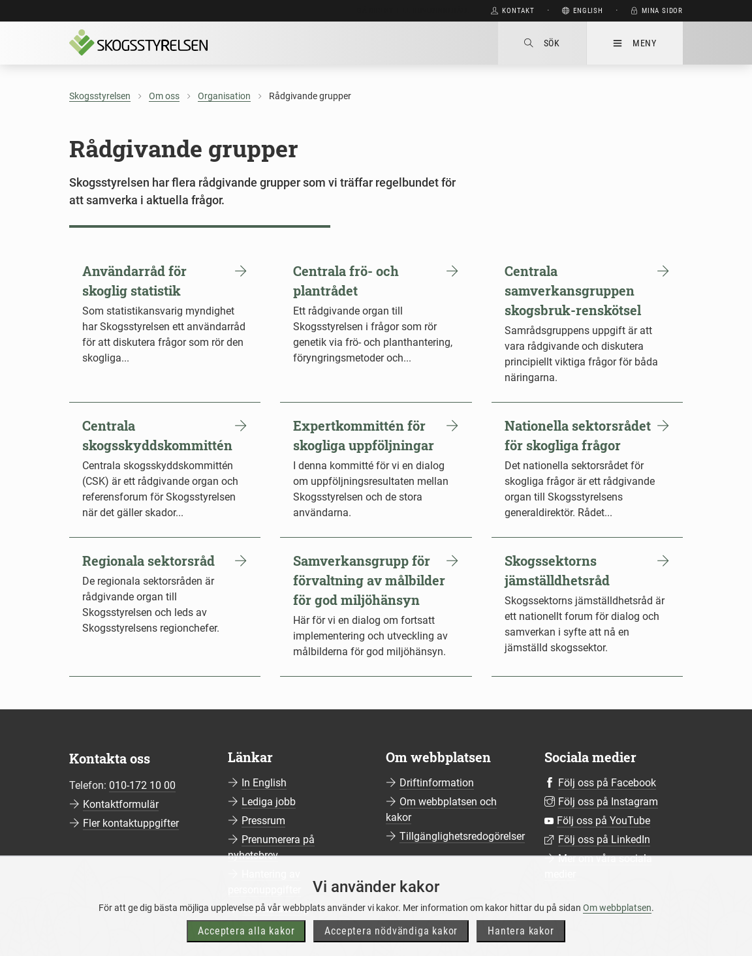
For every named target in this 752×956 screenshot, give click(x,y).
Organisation (224, 96)
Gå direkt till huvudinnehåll (413, 11)
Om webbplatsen (617, 932)
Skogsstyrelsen (100, 96)
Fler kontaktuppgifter (131, 823)
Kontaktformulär (121, 804)
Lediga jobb (269, 801)
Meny (635, 43)
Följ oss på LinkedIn (604, 839)
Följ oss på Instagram (608, 801)
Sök (542, 43)
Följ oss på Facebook (607, 783)
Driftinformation (437, 783)
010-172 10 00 (142, 785)
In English (264, 783)
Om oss (164, 96)
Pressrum (263, 820)
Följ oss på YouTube (603, 820)
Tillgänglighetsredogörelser (462, 836)
